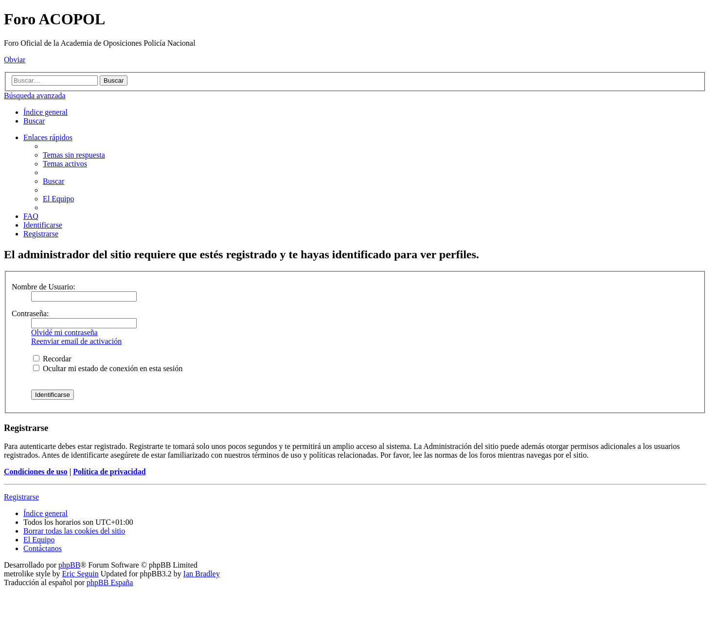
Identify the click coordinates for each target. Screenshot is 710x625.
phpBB (69, 565)
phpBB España (110, 582)
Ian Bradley (201, 574)
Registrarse (21, 497)
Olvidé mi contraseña (64, 332)
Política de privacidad (109, 471)
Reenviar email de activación (76, 341)
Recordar (52, 359)
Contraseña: (30, 313)
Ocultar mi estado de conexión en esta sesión (107, 368)
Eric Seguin (80, 574)
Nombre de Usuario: (43, 287)
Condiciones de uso (36, 471)
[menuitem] (34, 121)
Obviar (14, 59)
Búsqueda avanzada (35, 95)
